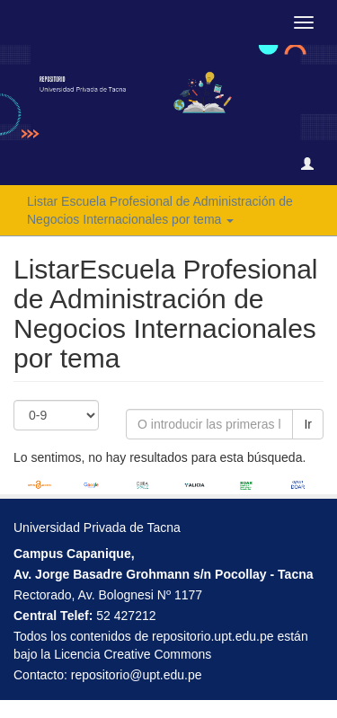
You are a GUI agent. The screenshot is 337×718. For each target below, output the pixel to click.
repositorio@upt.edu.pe (136, 675)
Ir (308, 424)
